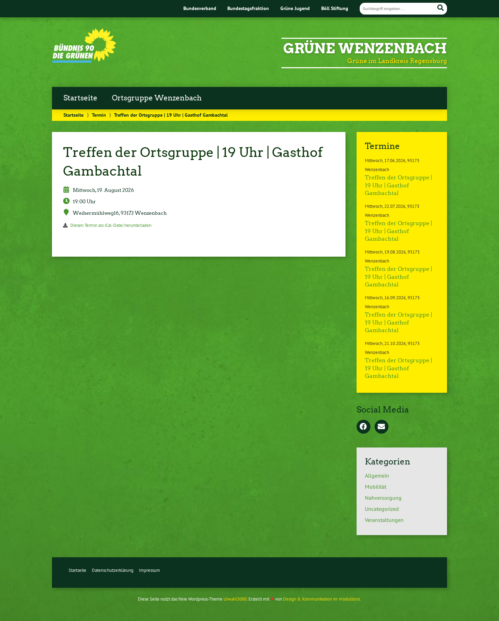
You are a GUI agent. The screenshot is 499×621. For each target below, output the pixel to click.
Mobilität (375, 486)
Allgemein (377, 475)
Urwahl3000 (235, 599)
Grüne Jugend (295, 8)
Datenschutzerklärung (112, 570)
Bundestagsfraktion (248, 8)
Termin (99, 115)
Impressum (149, 570)
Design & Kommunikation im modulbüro (321, 599)
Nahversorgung (383, 497)
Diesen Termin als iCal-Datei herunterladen (110, 225)
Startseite (80, 98)
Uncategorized (382, 508)
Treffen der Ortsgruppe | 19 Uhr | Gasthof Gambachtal (398, 185)
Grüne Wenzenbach (365, 48)
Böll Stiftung (334, 8)
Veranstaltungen (384, 519)
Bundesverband (199, 8)
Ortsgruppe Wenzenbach (157, 98)
